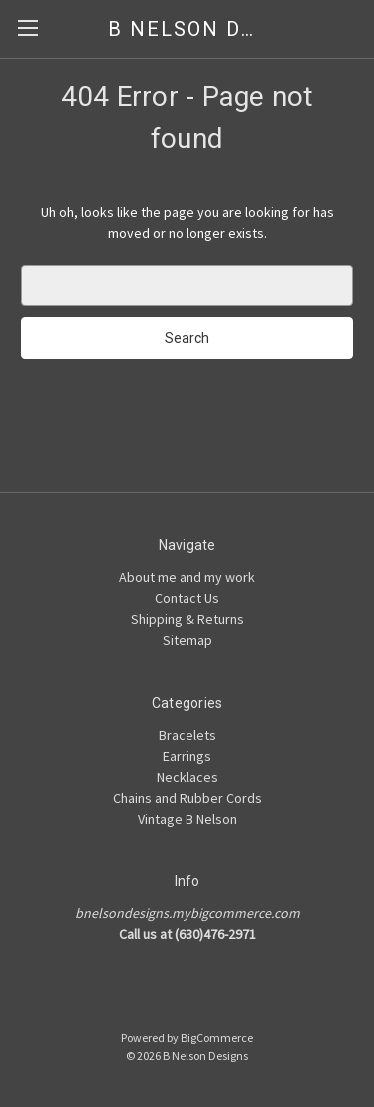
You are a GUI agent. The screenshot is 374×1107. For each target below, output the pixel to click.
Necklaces (187, 777)
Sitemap (187, 640)
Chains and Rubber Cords (187, 798)
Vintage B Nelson (187, 819)
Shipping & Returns (187, 619)
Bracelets (187, 735)
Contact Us (187, 598)
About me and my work (187, 577)
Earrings (187, 756)
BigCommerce (217, 1037)
